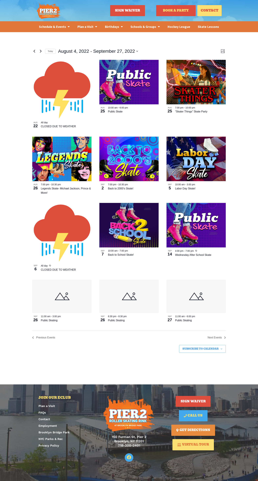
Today (50, 51)
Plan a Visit (87, 26)
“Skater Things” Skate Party (191, 111)
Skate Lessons (208, 27)
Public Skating (49, 320)
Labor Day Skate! (185, 188)
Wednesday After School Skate (193, 255)
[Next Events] (41, 51)
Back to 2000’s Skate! (120, 188)
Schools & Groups (145, 26)
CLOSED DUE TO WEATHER (58, 126)
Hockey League (179, 27)
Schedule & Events (54, 26)
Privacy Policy (49, 445)
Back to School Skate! (121, 254)
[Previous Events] (34, 51)
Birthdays (114, 26)
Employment (48, 425)
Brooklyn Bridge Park (54, 432)
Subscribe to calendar (200, 349)
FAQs (42, 412)
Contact (44, 419)
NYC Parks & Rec (51, 439)
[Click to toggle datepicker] (98, 51)
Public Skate (115, 111)
